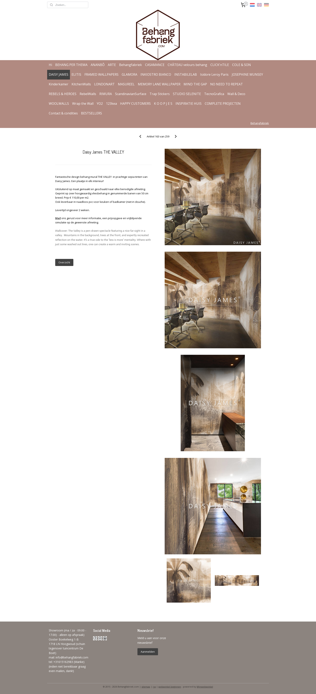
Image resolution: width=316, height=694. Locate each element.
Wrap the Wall (83, 103)
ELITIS (76, 74)
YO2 (100, 103)
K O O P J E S (163, 103)
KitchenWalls (81, 84)
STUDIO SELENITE (187, 94)
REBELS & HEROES (62, 94)
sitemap (145, 686)
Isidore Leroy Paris (214, 74)
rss (154, 686)
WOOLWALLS (59, 103)
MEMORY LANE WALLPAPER (159, 84)
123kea (111, 103)
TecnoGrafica (214, 94)
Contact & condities (63, 113)
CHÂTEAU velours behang (187, 65)
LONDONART (104, 84)
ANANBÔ (98, 65)
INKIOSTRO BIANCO (155, 74)
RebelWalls (88, 94)
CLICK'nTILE (219, 65)
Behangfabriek (130, 65)
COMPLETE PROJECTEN (223, 103)
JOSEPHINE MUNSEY (247, 74)
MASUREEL (126, 84)
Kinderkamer (58, 84)
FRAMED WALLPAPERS (101, 74)
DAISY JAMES (58, 74)
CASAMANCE (154, 65)
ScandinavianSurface (130, 94)
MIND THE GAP (195, 84)
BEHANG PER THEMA (71, 65)
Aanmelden (148, 651)
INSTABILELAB (185, 74)
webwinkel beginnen (169, 686)
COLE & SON (241, 65)
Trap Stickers (160, 94)
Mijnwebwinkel (205, 686)
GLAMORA (129, 74)
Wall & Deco (236, 94)
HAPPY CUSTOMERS (135, 103)
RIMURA (105, 94)
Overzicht (64, 262)
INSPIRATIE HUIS (189, 103)
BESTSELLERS (91, 113)
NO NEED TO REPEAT (226, 84)
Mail (58, 218)
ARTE (112, 65)
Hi (50, 65)
